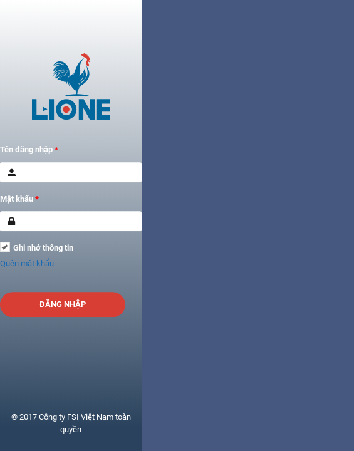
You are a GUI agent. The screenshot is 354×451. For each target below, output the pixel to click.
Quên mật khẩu (27, 263)
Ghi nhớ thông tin (43, 247)
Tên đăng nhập (29, 149)
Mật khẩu (19, 199)
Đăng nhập (62, 304)
